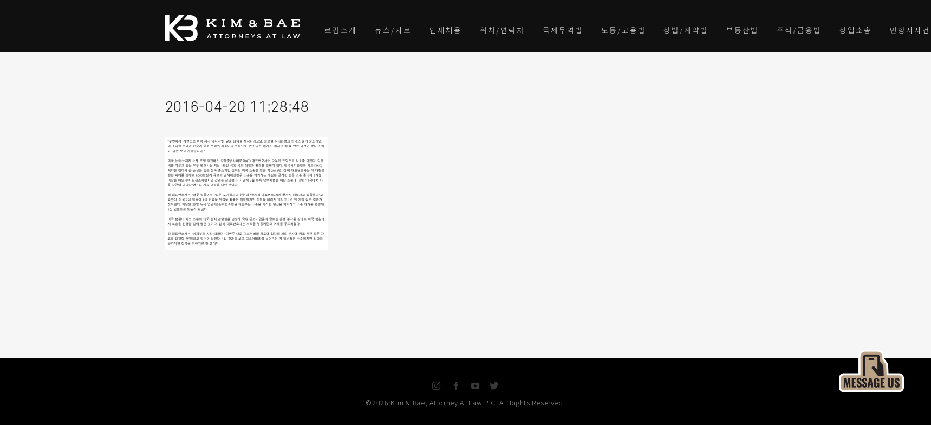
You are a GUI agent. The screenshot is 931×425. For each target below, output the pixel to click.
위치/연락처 (502, 29)
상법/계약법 (685, 29)
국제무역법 (563, 29)
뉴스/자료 (393, 29)
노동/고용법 (623, 29)
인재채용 (445, 29)
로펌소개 (340, 29)
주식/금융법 (799, 29)
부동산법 (742, 29)
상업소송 (855, 29)
